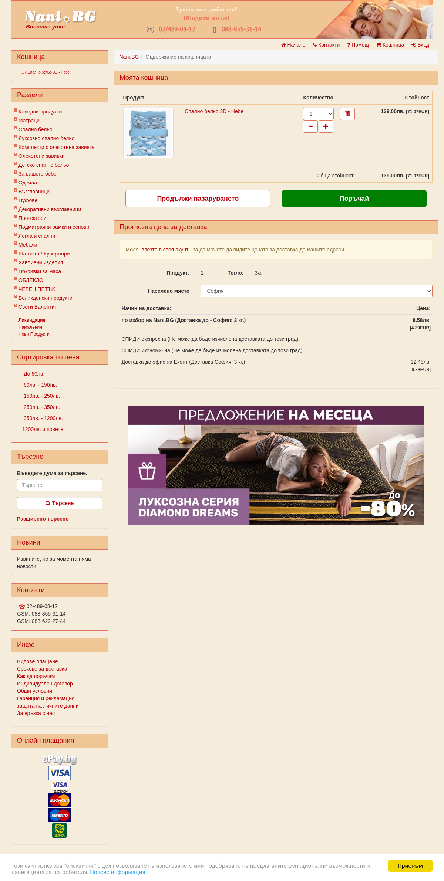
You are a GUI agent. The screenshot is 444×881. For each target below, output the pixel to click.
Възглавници (34, 191)
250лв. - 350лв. (41, 407)
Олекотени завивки (41, 156)
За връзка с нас (36, 713)
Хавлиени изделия (40, 262)
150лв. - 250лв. (41, 396)
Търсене (60, 503)
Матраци (29, 120)
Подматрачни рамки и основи (54, 227)
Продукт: (177, 273)
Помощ (358, 45)
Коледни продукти (40, 112)
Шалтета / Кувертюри (44, 254)
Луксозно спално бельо (46, 138)
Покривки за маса (39, 271)
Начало (293, 45)
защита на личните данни (48, 706)
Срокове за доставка (42, 669)
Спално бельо (35, 129)
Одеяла (27, 183)
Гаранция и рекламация (46, 698)
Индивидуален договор (45, 684)
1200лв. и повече (42, 429)
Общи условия (34, 691)
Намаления (30, 327)
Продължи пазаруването (198, 198)
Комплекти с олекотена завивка (56, 147)
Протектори (32, 218)
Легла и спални (36, 236)
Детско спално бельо (43, 165)
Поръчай (354, 198)
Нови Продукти (34, 334)
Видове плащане (37, 661)
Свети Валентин (38, 307)
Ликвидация (32, 320)
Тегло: (235, 273)
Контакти (326, 45)
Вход (420, 45)
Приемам (410, 866)
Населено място (168, 291)
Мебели (27, 245)
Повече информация (117, 872)
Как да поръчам (36, 676)
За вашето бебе (37, 174)
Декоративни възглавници (49, 209)
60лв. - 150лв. (39, 385)
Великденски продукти (45, 298)
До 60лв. (33, 374)
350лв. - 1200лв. (42, 418)
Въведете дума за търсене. (52, 473)
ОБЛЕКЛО (30, 280)
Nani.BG (129, 57)
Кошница (390, 45)
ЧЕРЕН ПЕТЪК (36, 289)
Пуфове (27, 200)
